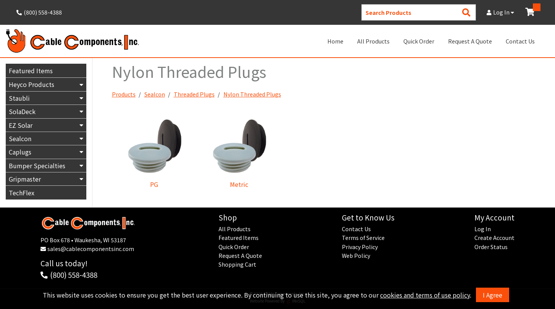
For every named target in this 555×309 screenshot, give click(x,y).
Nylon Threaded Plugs (252, 94)
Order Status (491, 247)
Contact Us (520, 41)
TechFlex (21, 193)
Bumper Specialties (37, 165)
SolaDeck (22, 111)
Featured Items (31, 70)
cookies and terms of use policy (425, 294)
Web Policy (356, 255)
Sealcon (20, 138)
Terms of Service (363, 237)
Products (124, 94)
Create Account (494, 237)
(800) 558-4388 (73, 274)
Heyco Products (31, 84)
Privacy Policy (360, 247)
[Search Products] (466, 12)
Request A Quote (470, 41)
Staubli (19, 98)
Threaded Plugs (194, 94)
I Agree (492, 294)
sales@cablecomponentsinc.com (90, 249)
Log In (500, 12)
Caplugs (20, 151)
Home (335, 41)
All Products (373, 41)
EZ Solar (20, 125)
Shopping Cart (237, 264)
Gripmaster (25, 178)
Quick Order (418, 41)
